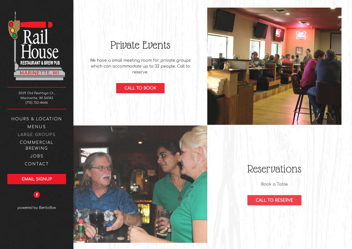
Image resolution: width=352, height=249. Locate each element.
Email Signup (37, 179)
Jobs (37, 156)
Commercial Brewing (37, 145)
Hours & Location (36, 119)
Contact (37, 164)
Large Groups (37, 135)
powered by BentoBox (46, 207)
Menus (36, 127)
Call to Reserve (274, 201)
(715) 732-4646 (36, 102)
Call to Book (140, 89)
